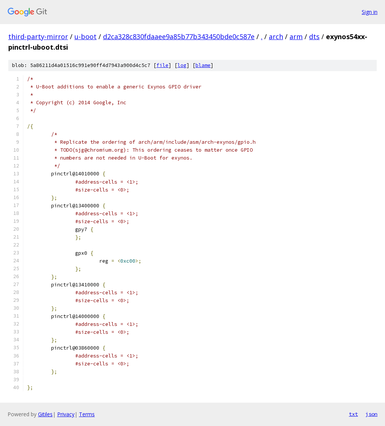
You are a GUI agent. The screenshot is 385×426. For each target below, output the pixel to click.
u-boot (85, 36)
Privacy (65, 414)
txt (353, 414)
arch (276, 36)
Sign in (369, 11)
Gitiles (45, 414)
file (162, 65)
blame (203, 65)
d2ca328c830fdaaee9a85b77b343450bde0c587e (179, 36)
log (181, 65)
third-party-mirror (38, 36)
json (371, 414)
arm (296, 36)
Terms (87, 414)
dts (314, 36)
